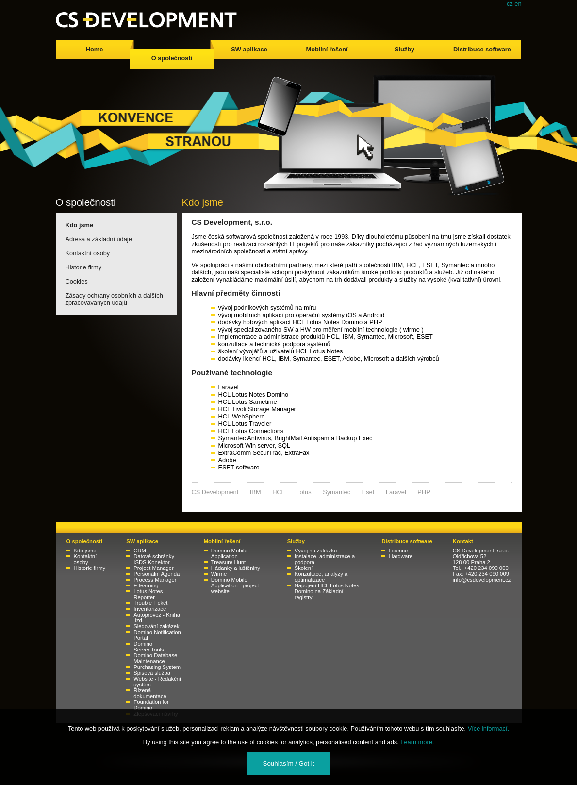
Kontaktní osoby (88, 253)
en (517, 3)
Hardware (400, 556)
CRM (139, 550)
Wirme (219, 574)
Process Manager (154, 580)
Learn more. (417, 742)
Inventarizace (149, 609)
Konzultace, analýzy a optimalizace (321, 577)
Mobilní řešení (326, 49)
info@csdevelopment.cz (482, 580)
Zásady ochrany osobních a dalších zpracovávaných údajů (114, 299)
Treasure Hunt (228, 562)
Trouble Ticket (150, 603)
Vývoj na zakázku (316, 550)
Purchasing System (157, 667)
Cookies (77, 281)
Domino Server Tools (148, 646)
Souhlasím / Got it (288, 763)
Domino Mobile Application (229, 553)
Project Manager (153, 568)
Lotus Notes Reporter (148, 594)
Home (94, 49)
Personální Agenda (156, 574)
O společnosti (172, 58)
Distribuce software (482, 49)
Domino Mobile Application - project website (235, 585)
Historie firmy (84, 267)
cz (510, 3)
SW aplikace (249, 49)
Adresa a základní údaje (99, 239)
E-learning (145, 585)
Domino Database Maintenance (155, 658)
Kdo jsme (80, 225)
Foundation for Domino (151, 705)
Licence (398, 550)
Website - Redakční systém (157, 681)
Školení (304, 568)
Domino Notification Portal (157, 635)
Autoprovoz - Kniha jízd (156, 617)
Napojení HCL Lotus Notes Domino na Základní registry (327, 591)
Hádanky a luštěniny (235, 568)
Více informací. (488, 728)
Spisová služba (151, 673)
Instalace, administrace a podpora (325, 559)
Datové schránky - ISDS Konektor (155, 559)
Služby (404, 49)
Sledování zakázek (156, 626)
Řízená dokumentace (149, 693)
